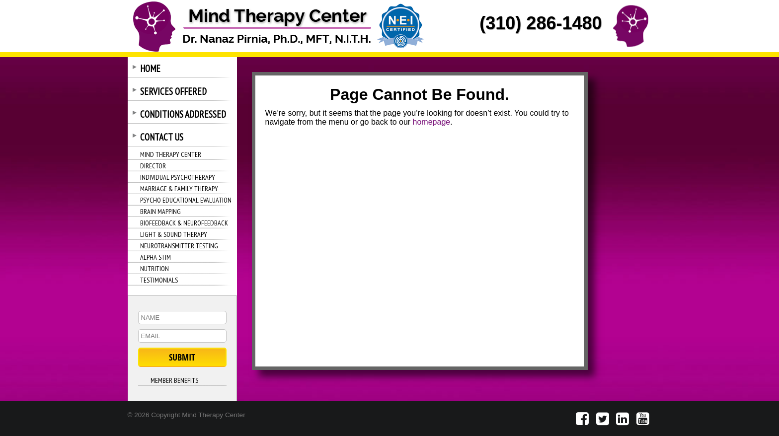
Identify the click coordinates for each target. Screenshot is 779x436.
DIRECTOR (153, 165)
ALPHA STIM (155, 257)
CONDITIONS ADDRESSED (183, 114)
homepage (432, 122)
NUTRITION (154, 268)
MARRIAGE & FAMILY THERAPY (179, 188)
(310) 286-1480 (540, 23)
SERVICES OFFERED (173, 91)
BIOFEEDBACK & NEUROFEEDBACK (184, 222)
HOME (150, 68)
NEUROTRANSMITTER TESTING (179, 245)
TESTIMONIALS (159, 280)
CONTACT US (161, 137)
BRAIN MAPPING (160, 211)
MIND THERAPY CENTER (170, 154)
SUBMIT (182, 357)
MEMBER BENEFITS (174, 380)
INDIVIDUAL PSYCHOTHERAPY (177, 177)
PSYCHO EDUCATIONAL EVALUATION (186, 200)
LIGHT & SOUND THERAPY (173, 234)
